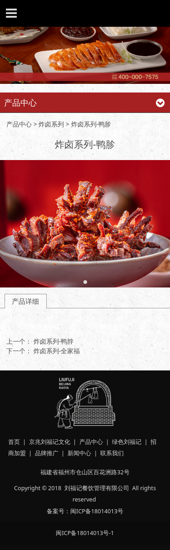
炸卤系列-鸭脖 (54, 341)
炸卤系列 (52, 124)
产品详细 (25, 301)
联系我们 (112, 453)
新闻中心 (79, 453)
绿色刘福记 (126, 442)
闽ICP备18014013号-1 (85, 533)
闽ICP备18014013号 (96, 511)
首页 (14, 442)
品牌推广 (46, 453)
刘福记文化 (55, 442)
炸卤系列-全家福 (57, 350)
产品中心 (19, 124)
